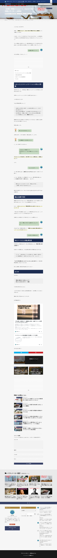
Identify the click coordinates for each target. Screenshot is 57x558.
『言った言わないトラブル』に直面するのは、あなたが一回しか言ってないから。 (22, 485)
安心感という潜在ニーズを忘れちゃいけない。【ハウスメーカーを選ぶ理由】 (33, 429)
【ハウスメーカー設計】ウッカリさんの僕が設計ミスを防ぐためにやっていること (33, 399)
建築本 (26, 1)
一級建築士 (34, 1)
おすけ (48, 508)
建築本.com (31, 555)
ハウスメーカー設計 (21, 1)
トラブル (24, 13)
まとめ (16, 79)
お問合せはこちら (33, 553)
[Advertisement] (28, 62)
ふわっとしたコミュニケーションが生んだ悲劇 (23, 73)
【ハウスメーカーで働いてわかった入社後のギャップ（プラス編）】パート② (22, 497)
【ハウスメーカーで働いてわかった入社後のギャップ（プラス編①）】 (34, 497)
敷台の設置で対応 (18, 75)
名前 (15, 450)
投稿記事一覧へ (12, 524)
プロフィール (15, 1)
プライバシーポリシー (25, 553)
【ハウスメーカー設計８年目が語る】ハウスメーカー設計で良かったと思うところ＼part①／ (33, 417)
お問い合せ (38, 1)
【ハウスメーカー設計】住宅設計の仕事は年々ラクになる (32, 411)
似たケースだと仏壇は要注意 (20, 77)
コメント (16, 439)
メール (15, 454)
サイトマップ (43, 1)
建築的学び (30, 1)
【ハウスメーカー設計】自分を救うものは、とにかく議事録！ (33, 405)
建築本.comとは (9, 1)
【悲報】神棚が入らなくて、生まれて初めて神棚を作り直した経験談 (46, 485)
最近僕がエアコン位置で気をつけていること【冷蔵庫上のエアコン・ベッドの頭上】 (32, 423)
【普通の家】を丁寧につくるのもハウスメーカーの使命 (34, 485)
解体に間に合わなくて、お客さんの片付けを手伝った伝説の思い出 (10, 497)
